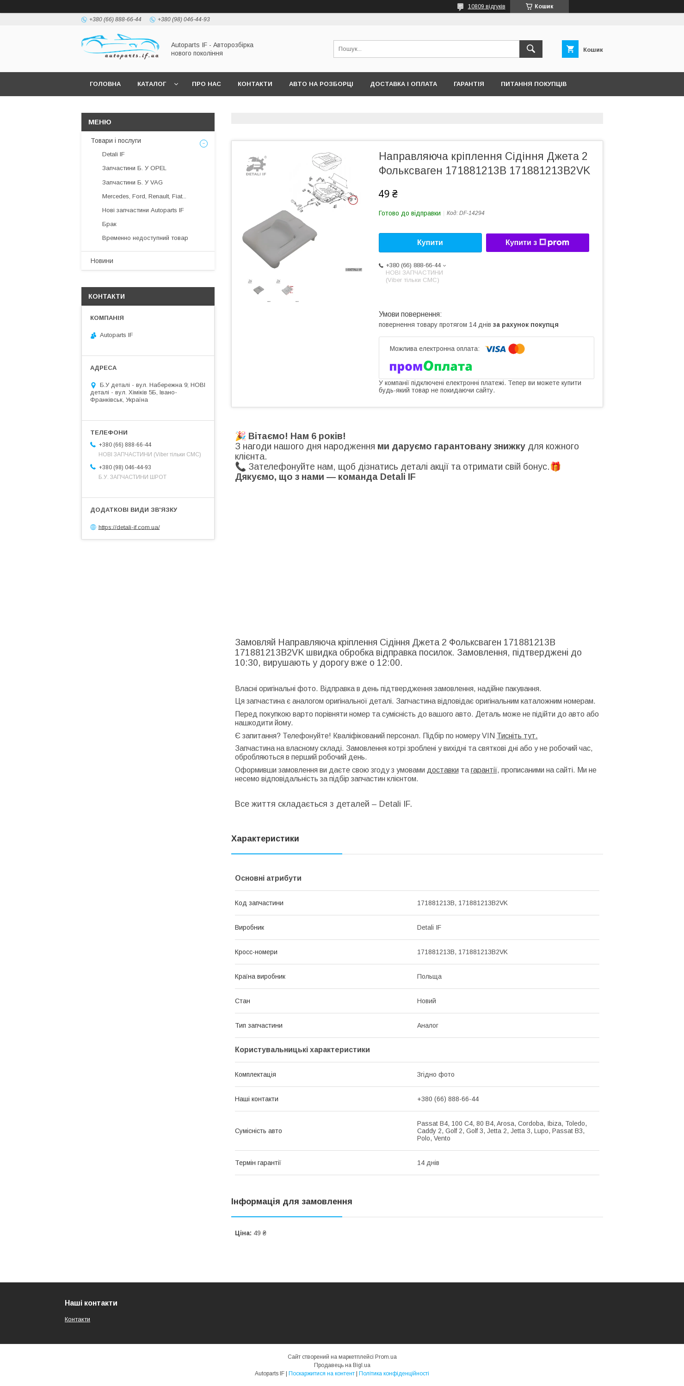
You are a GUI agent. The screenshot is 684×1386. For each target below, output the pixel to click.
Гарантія (469, 83)
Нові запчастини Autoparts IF (143, 210)
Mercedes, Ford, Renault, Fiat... (144, 196)
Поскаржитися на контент (322, 1373)
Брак (109, 224)
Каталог (151, 83)
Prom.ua (386, 1357)
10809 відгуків (486, 6)
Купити (430, 242)
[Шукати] (530, 49)
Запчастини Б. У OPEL (134, 168)
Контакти (255, 83)
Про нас (206, 83)
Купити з (537, 243)
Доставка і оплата (403, 83)
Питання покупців (534, 83)
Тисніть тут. (517, 736)
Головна (105, 83)
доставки (443, 770)
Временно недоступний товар (145, 237)
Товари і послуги (116, 140)
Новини (102, 260)
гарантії (484, 770)
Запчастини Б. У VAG (132, 182)
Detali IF (113, 154)
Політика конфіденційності (394, 1373)
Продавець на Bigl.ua (342, 1365)
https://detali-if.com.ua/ (129, 526)
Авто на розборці (321, 83)
